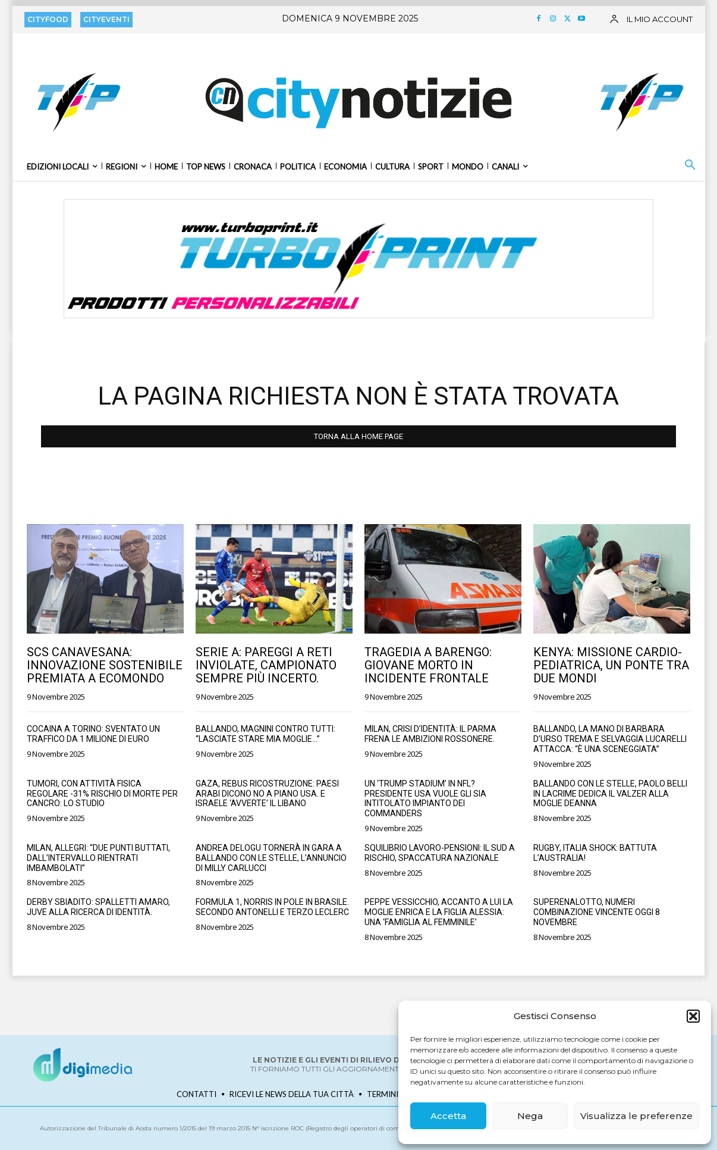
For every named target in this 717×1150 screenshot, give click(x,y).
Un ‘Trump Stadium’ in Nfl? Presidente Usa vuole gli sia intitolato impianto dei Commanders (425, 798)
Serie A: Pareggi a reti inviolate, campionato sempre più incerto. (266, 665)
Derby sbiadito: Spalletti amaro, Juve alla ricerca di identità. (98, 907)
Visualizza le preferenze (636, 1115)
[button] (693, 1016)
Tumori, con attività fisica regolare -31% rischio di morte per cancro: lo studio (102, 794)
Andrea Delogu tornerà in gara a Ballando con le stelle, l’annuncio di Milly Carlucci (271, 858)
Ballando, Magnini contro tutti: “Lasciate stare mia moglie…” (265, 734)
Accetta (448, 1115)
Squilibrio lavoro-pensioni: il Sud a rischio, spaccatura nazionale (439, 853)
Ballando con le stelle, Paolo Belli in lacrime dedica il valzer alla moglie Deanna (610, 794)
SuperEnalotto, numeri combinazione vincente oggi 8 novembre (596, 912)
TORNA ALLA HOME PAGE (358, 436)
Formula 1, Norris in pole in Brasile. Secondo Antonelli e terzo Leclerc (272, 907)
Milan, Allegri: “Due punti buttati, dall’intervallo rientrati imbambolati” (98, 858)
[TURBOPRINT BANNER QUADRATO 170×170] (77, 101)
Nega (530, 1115)
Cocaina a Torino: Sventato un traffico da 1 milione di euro (93, 734)
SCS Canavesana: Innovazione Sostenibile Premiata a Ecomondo (105, 665)
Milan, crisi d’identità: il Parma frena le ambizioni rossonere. (430, 734)
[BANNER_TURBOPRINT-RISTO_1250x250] (358, 259)
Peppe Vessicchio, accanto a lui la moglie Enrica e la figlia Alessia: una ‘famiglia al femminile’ (438, 912)
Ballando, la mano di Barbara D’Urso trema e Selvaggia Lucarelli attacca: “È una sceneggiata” (610, 739)
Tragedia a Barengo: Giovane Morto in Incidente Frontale (428, 665)
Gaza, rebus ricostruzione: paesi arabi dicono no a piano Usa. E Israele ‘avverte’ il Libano (267, 794)
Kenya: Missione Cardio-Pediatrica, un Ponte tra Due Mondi (611, 665)
